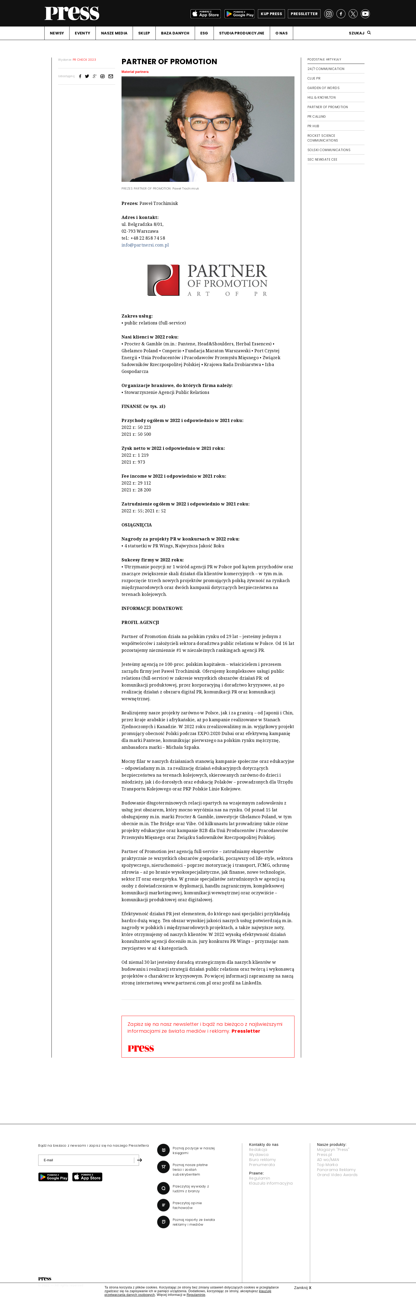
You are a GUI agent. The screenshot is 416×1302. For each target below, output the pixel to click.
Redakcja (258, 1149)
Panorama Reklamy (336, 1169)
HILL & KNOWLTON (321, 97)
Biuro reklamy (262, 1159)
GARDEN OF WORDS (323, 88)
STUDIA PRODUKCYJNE (242, 33)
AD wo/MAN (328, 1159)
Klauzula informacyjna (271, 1183)
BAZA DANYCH (175, 33)
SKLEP (144, 33)
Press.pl (324, 1154)
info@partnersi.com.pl (145, 245)
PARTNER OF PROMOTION (327, 107)
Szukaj (357, 33)
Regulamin (259, 1178)
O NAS (281, 33)
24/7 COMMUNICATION (326, 69)
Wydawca (258, 1154)
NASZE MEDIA (114, 33)
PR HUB (313, 126)
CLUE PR (313, 78)
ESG (204, 33)
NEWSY (57, 33)
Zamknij (302, 1288)
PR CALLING (316, 116)
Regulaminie (196, 1295)
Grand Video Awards (337, 1174)
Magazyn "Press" (333, 1149)
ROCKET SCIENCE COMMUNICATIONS (322, 138)
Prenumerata (262, 1164)
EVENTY (82, 33)
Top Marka (327, 1164)
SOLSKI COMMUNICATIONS (328, 150)
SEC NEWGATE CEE (322, 159)
